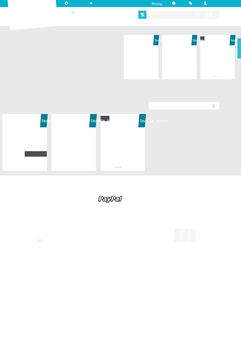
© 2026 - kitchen (120, 321)
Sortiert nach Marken (35, 235)
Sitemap (27, 308)
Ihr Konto (131, 220)
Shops (69, 12)
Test (141, 72)
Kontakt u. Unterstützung (38, 303)
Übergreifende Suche (35, 246)
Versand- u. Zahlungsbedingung (41, 272)
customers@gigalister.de (90, 240)
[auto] (96, 3)
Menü (142, 14)
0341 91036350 (84, 245)
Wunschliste (130, 246)
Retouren (27, 298)
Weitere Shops (31, 241)
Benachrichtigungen (135, 251)
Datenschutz (30, 288)
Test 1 (217, 72)
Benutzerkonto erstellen (138, 241)
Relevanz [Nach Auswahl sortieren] (184, 106)
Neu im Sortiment (32, 230)
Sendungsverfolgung (136, 230)
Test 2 (179, 72)
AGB (24, 282)
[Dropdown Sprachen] (177, 3)
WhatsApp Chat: (85, 276)
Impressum (28, 293)
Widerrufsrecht (31, 277)
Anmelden (129, 235)
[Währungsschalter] (194, 3)
